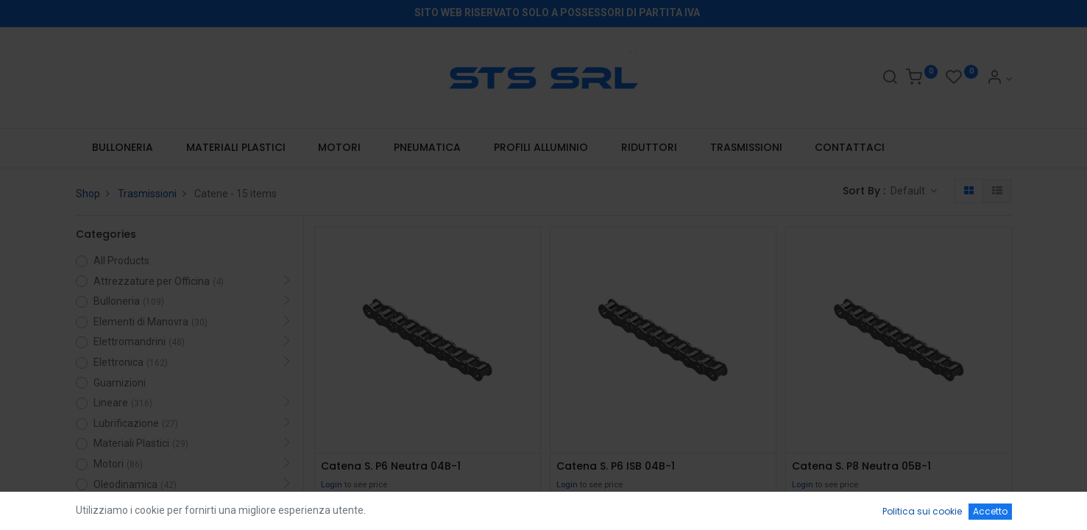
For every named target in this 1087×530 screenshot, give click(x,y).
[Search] (890, 79)
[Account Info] (999, 79)
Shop (88, 193)
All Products (121, 260)
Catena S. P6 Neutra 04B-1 (391, 466)
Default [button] (909, 191)
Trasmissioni (147, 193)
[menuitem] (123, 148)
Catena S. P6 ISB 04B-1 (615, 466)
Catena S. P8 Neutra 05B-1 (861, 466)
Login (331, 485)
